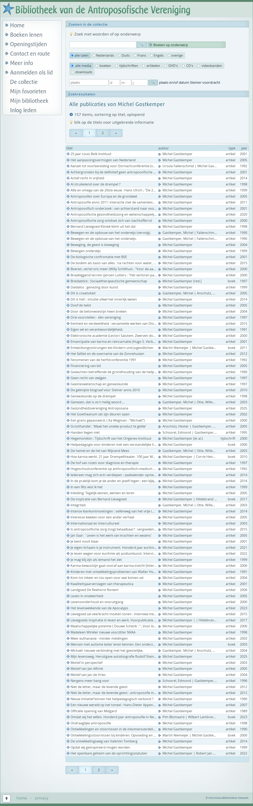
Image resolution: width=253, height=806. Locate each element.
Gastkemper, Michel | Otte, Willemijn (189, 402)
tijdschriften (126, 65)
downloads (81, 72)
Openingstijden (28, 44)
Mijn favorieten (28, 92)
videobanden (209, 65)
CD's (187, 65)
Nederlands (103, 55)
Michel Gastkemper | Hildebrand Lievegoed (194, 499)
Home (17, 26)
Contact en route (30, 54)
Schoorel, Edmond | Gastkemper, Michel (192, 432)
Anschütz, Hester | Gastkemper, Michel (191, 426)
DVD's (171, 65)
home (21, 798)
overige (175, 55)
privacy (41, 798)
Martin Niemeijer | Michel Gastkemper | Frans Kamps (202, 347)
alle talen (79, 55)
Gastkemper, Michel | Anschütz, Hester (191, 293)
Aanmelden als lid (31, 73)
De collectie (24, 82)
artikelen (151, 65)
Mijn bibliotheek (29, 101)
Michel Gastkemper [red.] (180, 281)
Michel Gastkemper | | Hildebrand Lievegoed (195, 620)
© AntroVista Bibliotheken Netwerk (227, 798)
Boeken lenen (26, 35)
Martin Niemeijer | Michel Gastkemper (190, 735)
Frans (140, 55)
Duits (124, 55)
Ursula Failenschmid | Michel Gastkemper (193, 166)
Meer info (21, 63)
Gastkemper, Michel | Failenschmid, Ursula (194, 232)
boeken (103, 65)
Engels (157, 55)
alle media (81, 65)
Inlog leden (23, 110)
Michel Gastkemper (175, 154)
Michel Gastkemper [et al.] (181, 438)
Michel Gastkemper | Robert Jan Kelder (191, 753)
